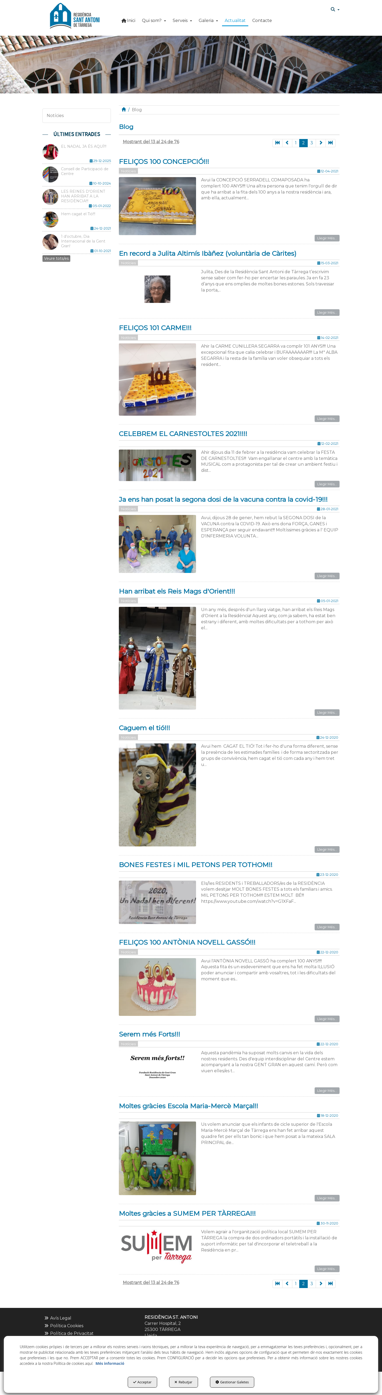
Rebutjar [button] (183, 1382)
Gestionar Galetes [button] (232, 1382)
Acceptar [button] (142, 1382)
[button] (75, 15)
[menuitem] (335, 9)
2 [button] (303, 142)
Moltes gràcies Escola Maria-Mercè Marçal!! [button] (188, 1106)
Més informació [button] (110, 1363)
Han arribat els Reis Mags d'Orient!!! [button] (177, 591)
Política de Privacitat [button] (69, 1333)
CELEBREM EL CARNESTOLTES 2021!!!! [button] (183, 434)
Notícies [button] (55, 115)
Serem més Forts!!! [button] (149, 1034)
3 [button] (311, 142)
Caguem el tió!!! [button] (144, 728)
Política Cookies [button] (63, 1325)
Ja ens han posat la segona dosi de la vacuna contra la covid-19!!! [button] (223, 499)
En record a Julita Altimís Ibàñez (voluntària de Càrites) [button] (207, 253)
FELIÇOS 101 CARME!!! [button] (155, 328)
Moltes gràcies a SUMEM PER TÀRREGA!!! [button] (187, 1213)
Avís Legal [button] (57, 1318)
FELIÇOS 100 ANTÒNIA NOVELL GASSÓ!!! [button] (187, 942)
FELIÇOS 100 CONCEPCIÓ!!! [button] (164, 161)
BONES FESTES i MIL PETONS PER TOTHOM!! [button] (195, 865)
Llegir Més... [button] (327, 238)
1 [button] (296, 142)
